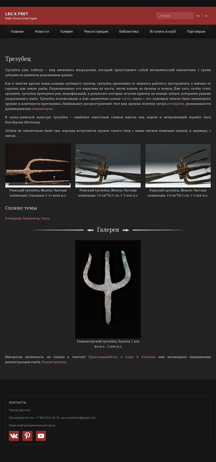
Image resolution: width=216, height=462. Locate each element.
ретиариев (175, 103)
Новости (42, 31)
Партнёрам (196, 31)
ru (198, 16)
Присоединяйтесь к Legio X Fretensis (122, 356)
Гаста (45, 218)
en (207, 16)
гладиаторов (42, 108)
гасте (126, 98)
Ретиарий (13, 218)
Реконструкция (96, 31)
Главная (17, 31)
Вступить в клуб (163, 31)
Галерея (66, 31)
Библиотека (129, 31)
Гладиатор (30, 218)
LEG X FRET (16, 13)
